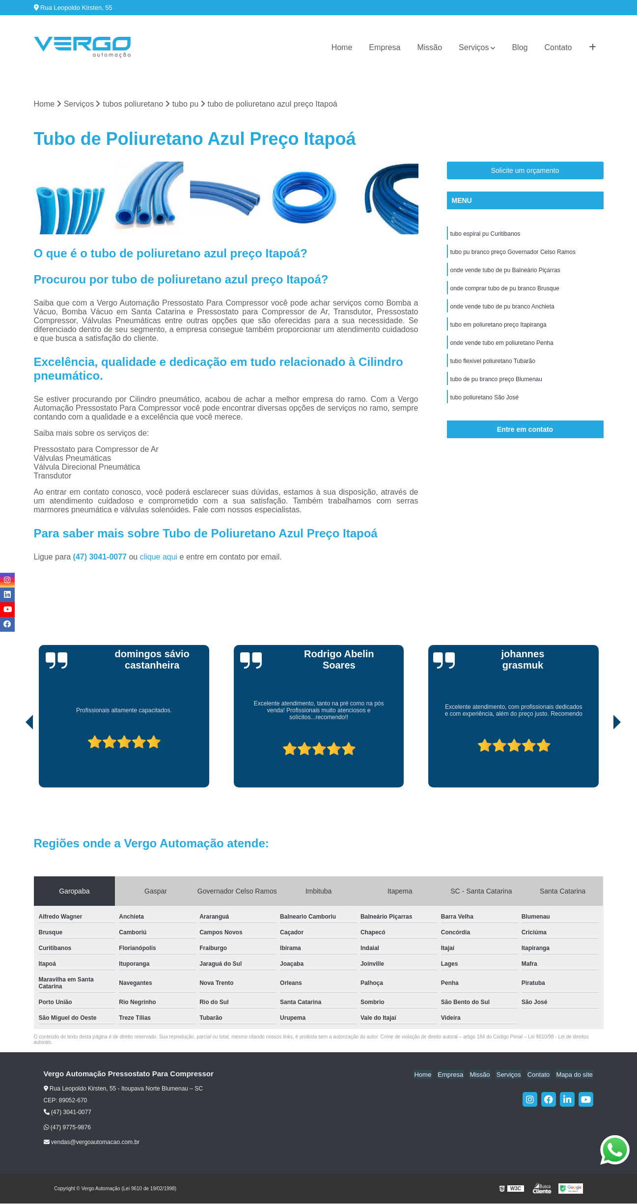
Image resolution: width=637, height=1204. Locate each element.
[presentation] (16, 760)
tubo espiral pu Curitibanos (485, 234)
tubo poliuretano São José (484, 402)
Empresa (384, 47)
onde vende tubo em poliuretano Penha (502, 346)
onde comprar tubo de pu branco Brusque (504, 290)
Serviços (474, 47)
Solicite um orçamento (525, 171)
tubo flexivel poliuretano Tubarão (492, 365)
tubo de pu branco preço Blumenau (496, 383)
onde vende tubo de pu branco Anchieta (502, 309)
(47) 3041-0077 (101, 557)
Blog (519, 47)
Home (342, 47)
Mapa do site (575, 1074)
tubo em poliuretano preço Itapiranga (498, 327)
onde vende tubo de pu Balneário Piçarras (505, 271)
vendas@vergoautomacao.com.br (92, 1142)
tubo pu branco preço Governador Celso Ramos (513, 253)
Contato (558, 47)
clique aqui (159, 557)
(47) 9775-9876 (67, 1127)
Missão (429, 47)
